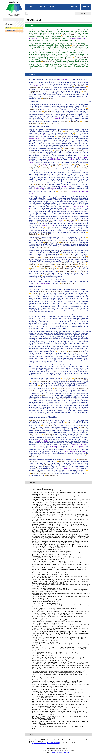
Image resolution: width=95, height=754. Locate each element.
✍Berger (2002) (80, 271)
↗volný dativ (43, 164)
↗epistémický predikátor (79, 444)
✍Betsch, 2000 (69, 264)
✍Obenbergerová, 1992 (74, 351)
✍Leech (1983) (60, 137)
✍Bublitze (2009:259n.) (68, 35)
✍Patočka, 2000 (82, 266)
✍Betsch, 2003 (80, 264)
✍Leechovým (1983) (35, 293)
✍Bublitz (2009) (77, 378)
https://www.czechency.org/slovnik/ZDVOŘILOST (46, 743)
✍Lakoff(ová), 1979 (43, 247)
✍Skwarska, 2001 (50, 268)
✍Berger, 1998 (69, 263)
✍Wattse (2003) (75, 45)
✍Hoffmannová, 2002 (51, 475)
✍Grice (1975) (78, 133)
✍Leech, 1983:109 (68, 148)
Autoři (64, 6)
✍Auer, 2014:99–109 (70, 131)
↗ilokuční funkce (38, 188)
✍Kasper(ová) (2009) (47, 395)
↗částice (84, 38)
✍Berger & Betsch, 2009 (45, 264)
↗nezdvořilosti (62, 79)
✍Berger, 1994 (59, 263)
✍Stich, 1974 (46, 111)
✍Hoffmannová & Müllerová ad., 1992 (41, 473)
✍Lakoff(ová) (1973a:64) (67, 242)
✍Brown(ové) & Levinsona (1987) (41, 381)
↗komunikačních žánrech (37, 86)
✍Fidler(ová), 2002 (46, 257)
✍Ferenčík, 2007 (78, 86)
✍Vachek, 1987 (62, 268)
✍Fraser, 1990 (69, 422)
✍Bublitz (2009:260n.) (80, 57)
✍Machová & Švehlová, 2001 (49, 123)
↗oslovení (56, 118)
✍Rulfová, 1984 (63, 121)
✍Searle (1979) (61, 191)
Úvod (30, 6)
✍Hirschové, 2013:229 (50, 242)
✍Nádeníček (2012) (78, 164)
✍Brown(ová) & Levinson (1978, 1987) (51, 291)
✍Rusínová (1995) (65, 164)
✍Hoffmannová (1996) (67, 283)
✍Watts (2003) (66, 378)
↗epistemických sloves (60, 222)
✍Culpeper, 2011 (46, 98)
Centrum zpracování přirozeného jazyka (60, 752)
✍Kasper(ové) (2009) (48, 61)
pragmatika (9, 27)
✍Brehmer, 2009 (81, 220)
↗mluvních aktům (69, 451)
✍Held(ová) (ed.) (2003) (41, 168)
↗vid (40, 38)
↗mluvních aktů (66, 186)
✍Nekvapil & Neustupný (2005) (39, 420)
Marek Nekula (88, 21)
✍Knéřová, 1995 (70, 266)
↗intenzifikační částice (53, 159)
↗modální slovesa (75, 38)
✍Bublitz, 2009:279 (44, 234)
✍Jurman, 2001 (60, 266)
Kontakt (86, 6)
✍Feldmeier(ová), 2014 (65, 271)
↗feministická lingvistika (41, 283)
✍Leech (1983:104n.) (41, 184)
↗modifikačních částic (47, 225)
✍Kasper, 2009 (46, 88)
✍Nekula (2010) (45, 275)
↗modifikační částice (41, 441)
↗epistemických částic (75, 222)
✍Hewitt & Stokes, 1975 (44, 222)
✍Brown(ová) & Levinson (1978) (64, 388)
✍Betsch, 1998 (59, 264)
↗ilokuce (53, 188)
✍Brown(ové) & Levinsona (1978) (63, 150)
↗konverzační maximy (39, 135)
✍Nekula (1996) (44, 166)
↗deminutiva (33, 38)
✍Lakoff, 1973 (68, 220)
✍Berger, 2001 (80, 263)
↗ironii (65, 208)
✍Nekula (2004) (56, 166)
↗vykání (73, 68)
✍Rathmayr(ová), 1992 (36, 268)
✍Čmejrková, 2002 (73, 257)
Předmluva (41, 6)
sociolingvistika (10, 30)
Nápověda (74, 6)
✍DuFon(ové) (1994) (80, 168)
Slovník (52, 6)
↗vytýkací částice (82, 157)
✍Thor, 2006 (47, 465)
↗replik (85, 451)
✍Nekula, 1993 (49, 227)
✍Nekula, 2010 (38, 461)
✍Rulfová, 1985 (74, 121)
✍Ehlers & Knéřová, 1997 (45, 266)
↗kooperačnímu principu (36, 138)
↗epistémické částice (35, 446)
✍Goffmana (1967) (44, 385)
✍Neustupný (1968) (66, 254)
